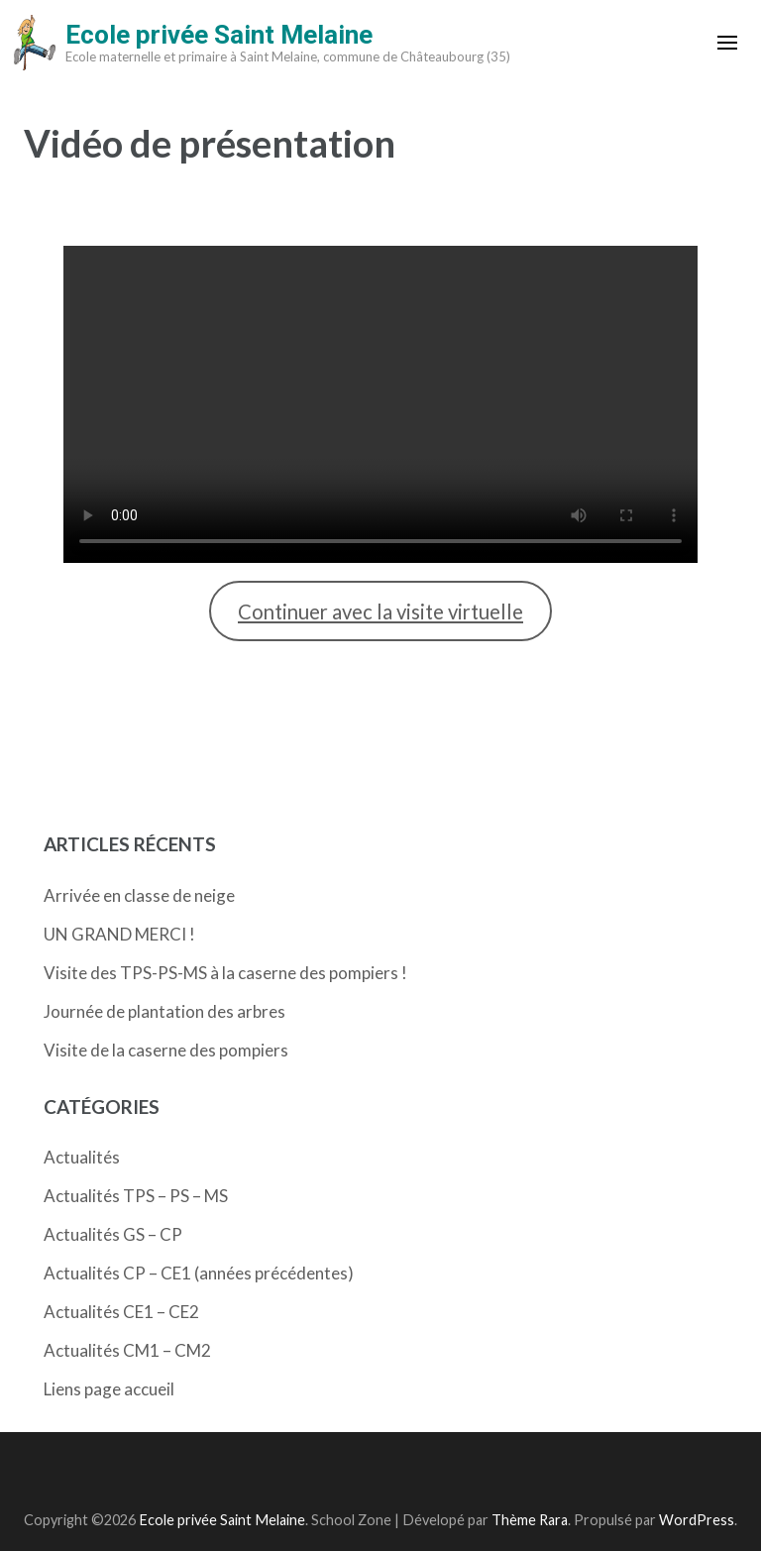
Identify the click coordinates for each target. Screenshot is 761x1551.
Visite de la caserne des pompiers (166, 1050)
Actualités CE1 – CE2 (121, 1311)
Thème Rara (529, 1519)
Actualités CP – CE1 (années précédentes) (199, 1273)
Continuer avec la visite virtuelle (380, 611)
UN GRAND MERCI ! (119, 934)
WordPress (696, 1519)
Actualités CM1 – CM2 (127, 1350)
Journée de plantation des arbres (164, 1011)
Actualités (82, 1157)
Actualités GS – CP (113, 1234)
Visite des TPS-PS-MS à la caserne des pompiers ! (225, 972)
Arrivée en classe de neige (139, 895)
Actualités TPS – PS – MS (136, 1195)
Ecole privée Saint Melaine (219, 35)
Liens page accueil (109, 1389)
